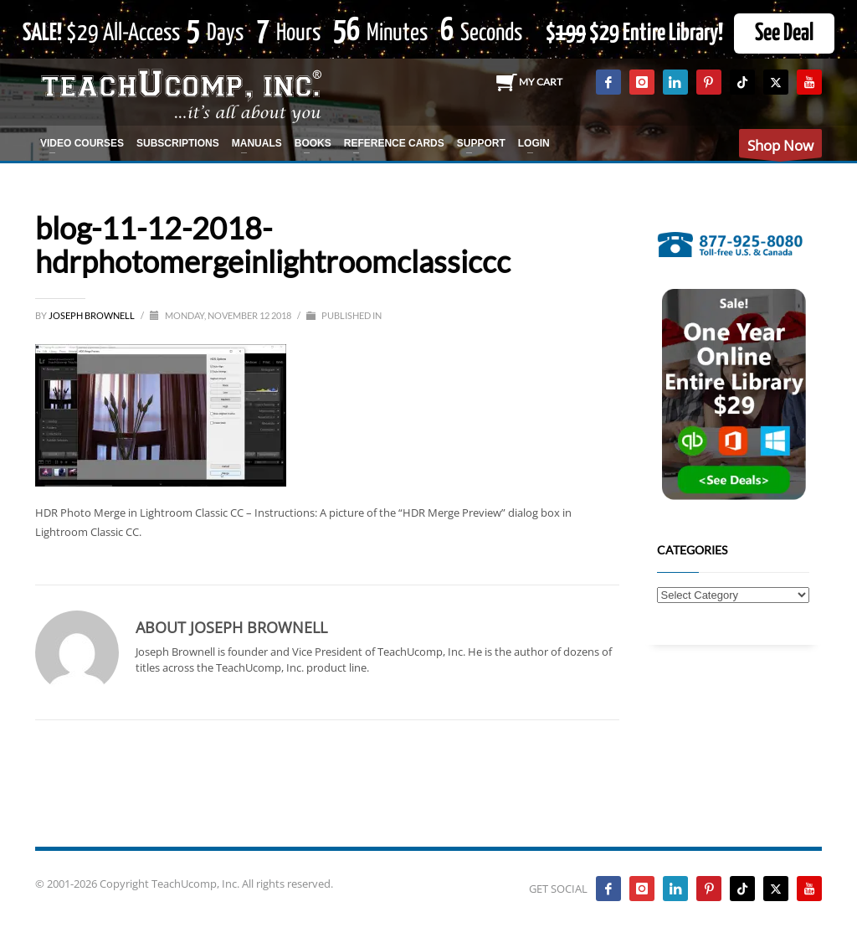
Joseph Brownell (92, 315)
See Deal (784, 33)
